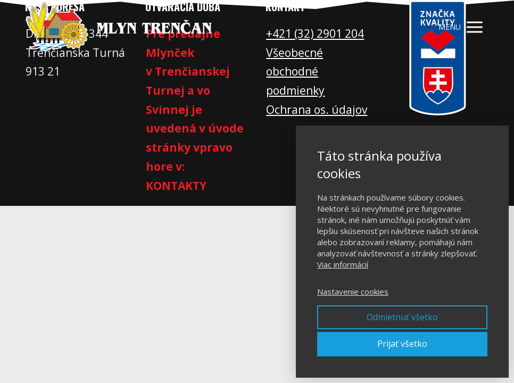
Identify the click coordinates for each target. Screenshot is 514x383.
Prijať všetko (402, 343)
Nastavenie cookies (352, 291)
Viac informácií (342, 264)
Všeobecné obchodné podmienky (295, 71)
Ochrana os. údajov (316, 109)
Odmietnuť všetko (402, 317)
